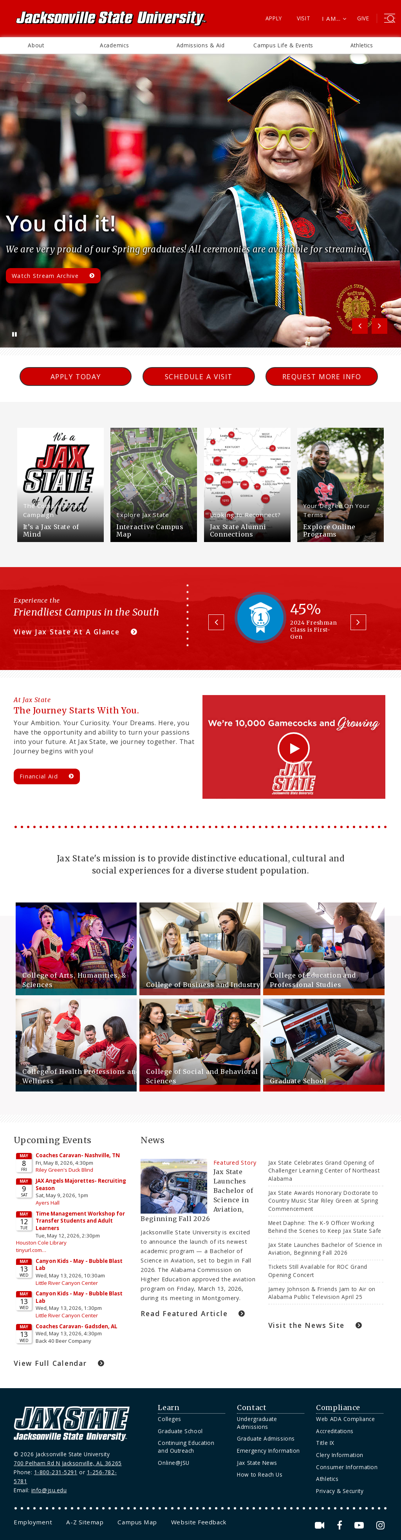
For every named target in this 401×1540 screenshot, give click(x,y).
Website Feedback (199, 1522)
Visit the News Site (306, 1325)
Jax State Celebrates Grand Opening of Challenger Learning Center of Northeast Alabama (324, 1170)
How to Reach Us (259, 1474)
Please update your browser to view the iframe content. (72, 1250)
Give (363, 18)
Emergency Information (268, 1450)
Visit (304, 18)
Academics (114, 45)
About (36, 45)
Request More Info (321, 376)
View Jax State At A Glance (67, 631)
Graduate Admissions (265, 1438)
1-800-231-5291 (56, 1472)
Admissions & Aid (201, 45)
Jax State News (257, 1462)
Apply (274, 18)
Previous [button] (360, 326)
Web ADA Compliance (345, 1419)
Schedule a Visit (199, 376)
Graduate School (180, 1431)
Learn (168, 1407)
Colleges (169, 1419)
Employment (33, 1522)
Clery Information (339, 1455)
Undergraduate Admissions (257, 1422)
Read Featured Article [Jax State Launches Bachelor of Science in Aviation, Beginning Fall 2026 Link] (184, 1313)
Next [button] (379, 326)
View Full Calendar (50, 1363)
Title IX (325, 1442)
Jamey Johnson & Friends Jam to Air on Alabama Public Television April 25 (322, 1292)
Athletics (361, 45)
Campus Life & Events (283, 45)
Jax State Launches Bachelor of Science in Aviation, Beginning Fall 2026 (325, 1248)
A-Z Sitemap (84, 1522)
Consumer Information (347, 1467)
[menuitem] (36, 45)
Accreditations (335, 1431)
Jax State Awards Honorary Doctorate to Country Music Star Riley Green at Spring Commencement (323, 1200)
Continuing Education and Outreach (186, 1446)
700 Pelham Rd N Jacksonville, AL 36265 (68, 1463)
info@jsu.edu (49, 1490)
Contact (251, 1407)
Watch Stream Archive (45, 275)
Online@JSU (173, 1462)
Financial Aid (39, 776)
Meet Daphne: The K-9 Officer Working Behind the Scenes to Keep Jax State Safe (325, 1226)
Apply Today (76, 376)
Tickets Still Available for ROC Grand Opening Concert (317, 1270)
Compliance (338, 1407)
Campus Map (137, 1522)
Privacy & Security (339, 1491)
